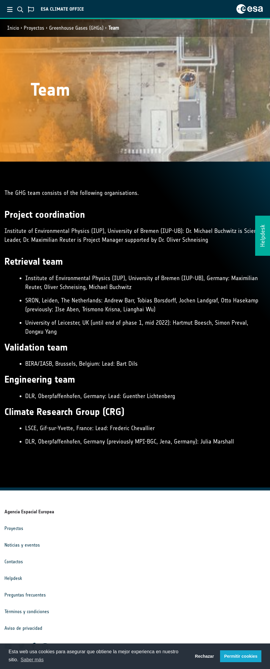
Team (113, 28)
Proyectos (34, 28)
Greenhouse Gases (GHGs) (76, 28)
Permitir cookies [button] (241, 656)
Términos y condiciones (26, 611)
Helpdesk (13, 578)
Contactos (13, 561)
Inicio (13, 28)
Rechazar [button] (204, 656)
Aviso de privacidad (23, 628)
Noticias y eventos (22, 545)
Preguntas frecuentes (25, 595)
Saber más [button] (32, 659)
